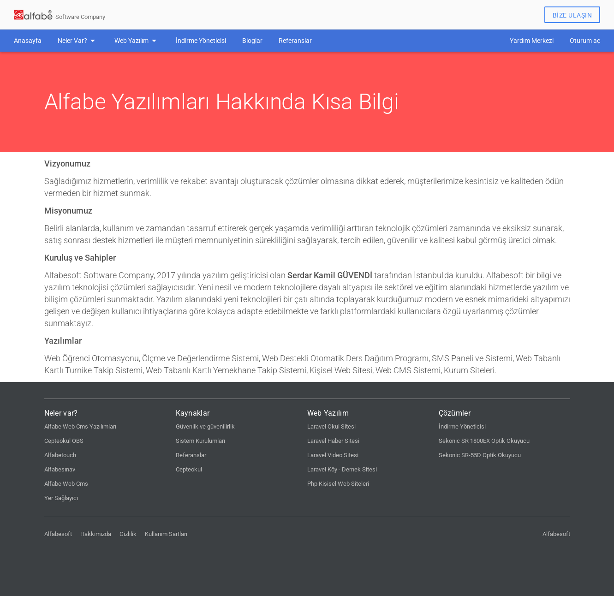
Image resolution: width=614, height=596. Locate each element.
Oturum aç (585, 40)
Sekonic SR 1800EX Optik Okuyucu (484, 440)
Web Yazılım (131, 40)
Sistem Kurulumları (200, 440)
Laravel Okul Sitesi (331, 426)
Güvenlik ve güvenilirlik (205, 426)
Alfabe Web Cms (66, 483)
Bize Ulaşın (572, 15)
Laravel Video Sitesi (332, 455)
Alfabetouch (60, 455)
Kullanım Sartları (166, 533)
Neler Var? (72, 40)
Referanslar (295, 40)
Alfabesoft (58, 533)
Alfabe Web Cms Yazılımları (80, 426)
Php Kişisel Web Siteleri (338, 483)
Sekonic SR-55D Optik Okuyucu (480, 455)
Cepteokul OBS (63, 440)
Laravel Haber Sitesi (333, 440)
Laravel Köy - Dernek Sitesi (342, 469)
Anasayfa (28, 40)
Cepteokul (189, 469)
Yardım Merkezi (532, 40)
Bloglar (252, 40)
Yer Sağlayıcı (61, 498)
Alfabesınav (59, 469)
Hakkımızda (95, 533)
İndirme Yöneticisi (201, 40)
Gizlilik (128, 533)
